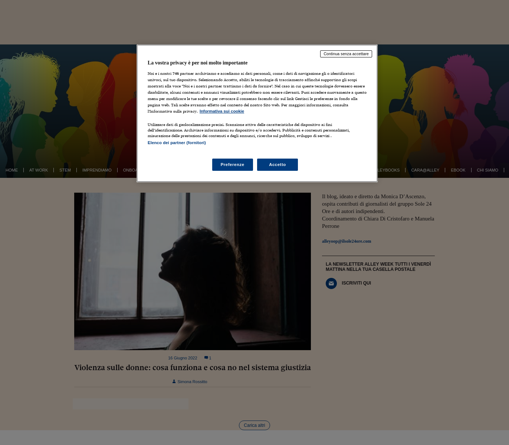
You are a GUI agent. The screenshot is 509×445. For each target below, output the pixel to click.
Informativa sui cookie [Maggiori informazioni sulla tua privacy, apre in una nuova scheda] (222, 111)
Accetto (277, 164)
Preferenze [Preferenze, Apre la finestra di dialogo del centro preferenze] (232, 164)
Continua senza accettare (346, 54)
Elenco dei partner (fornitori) (177, 142)
